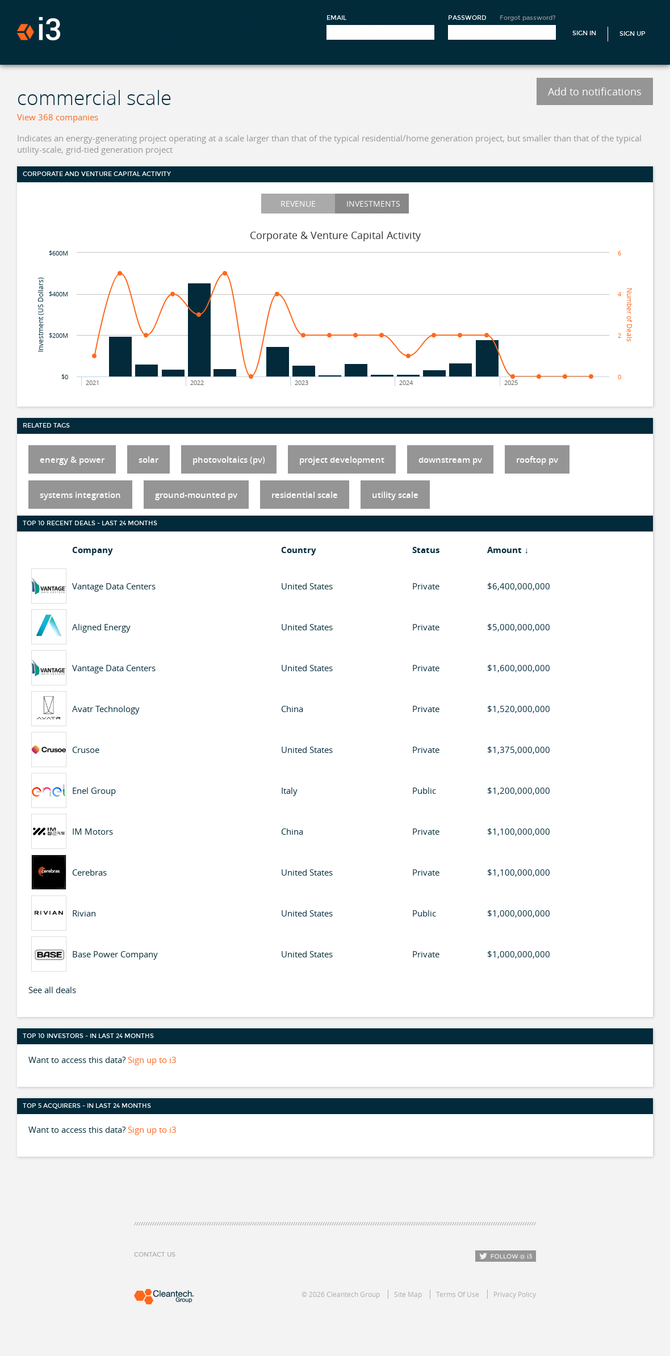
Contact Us (154, 1254)
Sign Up (632, 33)
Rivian (84, 913)
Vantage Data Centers (114, 586)
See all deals (52, 989)
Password (467, 18)
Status (425, 550)
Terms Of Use (457, 1294)
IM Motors (92, 831)
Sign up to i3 (152, 1059)
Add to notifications (595, 91)
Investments (373, 203)
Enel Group (94, 790)
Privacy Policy (514, 1294)
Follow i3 (505, 1256)
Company (92, 550)
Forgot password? (528, 18)
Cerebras (89, 872)
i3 (38, 28)
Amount (504, 550)
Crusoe (85, 749)
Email (336, 18)
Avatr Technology (106, 708)
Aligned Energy (101, 627)
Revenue (298, 203)
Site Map (408, 1294)
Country (298, 550)
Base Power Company (115, 954)
